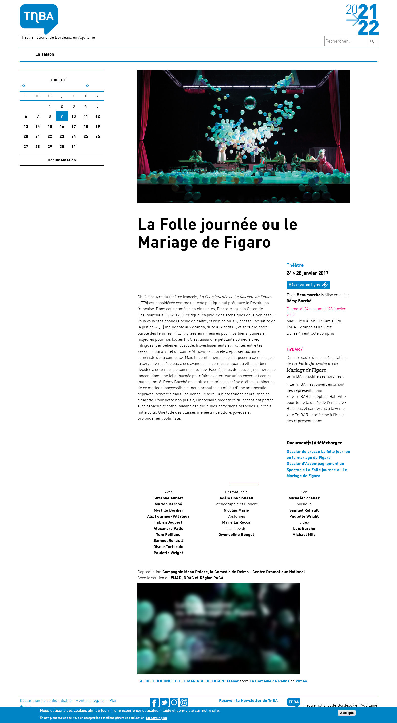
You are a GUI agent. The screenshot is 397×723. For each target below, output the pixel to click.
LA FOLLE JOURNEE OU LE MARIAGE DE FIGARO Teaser (188, 681)
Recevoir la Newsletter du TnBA (248, 701)
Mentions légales (90, 701)
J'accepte (347, 713)
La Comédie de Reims (269, 681)
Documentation (62, 160)
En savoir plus (156, 718)
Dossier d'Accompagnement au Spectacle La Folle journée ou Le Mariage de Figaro (317, 470)
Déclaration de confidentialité (46, 701)
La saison (44, 54)
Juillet (57, 80)
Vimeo (301, 681)
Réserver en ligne (304, 285)
